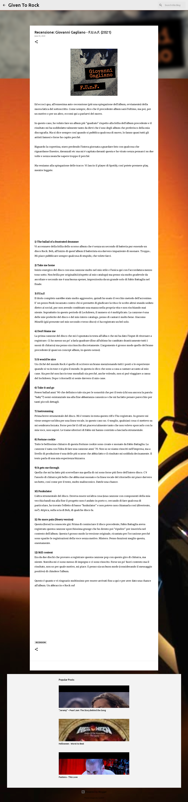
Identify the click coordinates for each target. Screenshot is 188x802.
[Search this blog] (170, 5)
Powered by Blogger (94, 792)
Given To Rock (23, 5)
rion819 (101, 798)
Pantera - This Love (68, 777)
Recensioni (41, 642)
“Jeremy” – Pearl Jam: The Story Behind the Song (82, 710)
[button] (36, 42)
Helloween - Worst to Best (71, 744)
